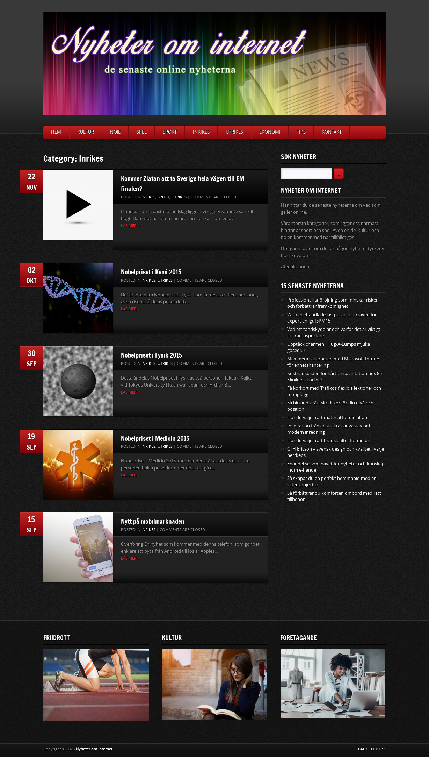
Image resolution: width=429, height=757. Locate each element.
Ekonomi (270, 132)
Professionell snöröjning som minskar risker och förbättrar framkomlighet (332, 303)
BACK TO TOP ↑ (372, 749)
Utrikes (234, 132)
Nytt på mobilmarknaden (152, 521)
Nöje (115, 132)
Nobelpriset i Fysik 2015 (151, 355)
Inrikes (201, 132)
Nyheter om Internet (94, 749)
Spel (142, 132)
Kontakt (332, 132)
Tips (301, 132)
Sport (170, 132)
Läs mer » (130, 226)
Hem (56, 132)
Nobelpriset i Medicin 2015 (155, 438)
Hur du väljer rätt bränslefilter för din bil (328, 440)
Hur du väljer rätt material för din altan (327, 417)
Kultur (85, 132)
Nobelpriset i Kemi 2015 (151, 272)
